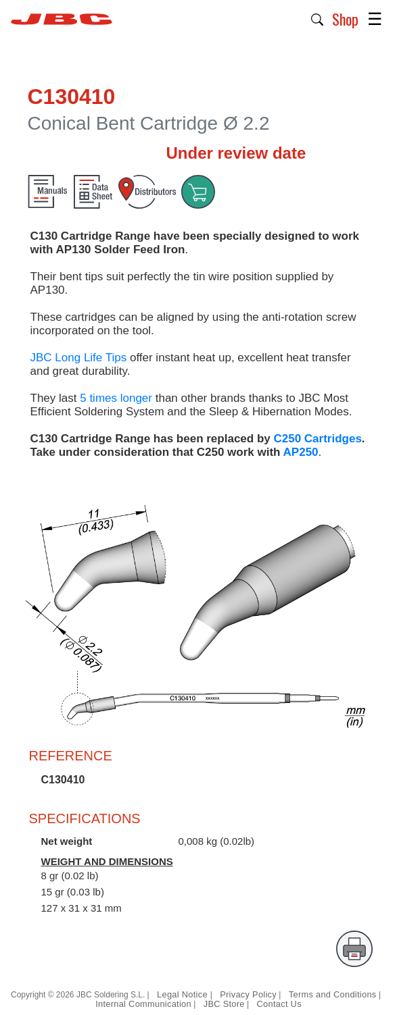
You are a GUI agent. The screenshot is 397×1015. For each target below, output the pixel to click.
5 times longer (116, 398)
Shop (345, 19)
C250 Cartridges (317, 438)
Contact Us (279, 1004)
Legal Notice (183, 994)
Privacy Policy (248, 994)
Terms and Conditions (333, 994)
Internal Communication (143, 1004)
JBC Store (224, 1004)
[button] (317, 18)
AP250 (301, 452)
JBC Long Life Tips (78, 357)
